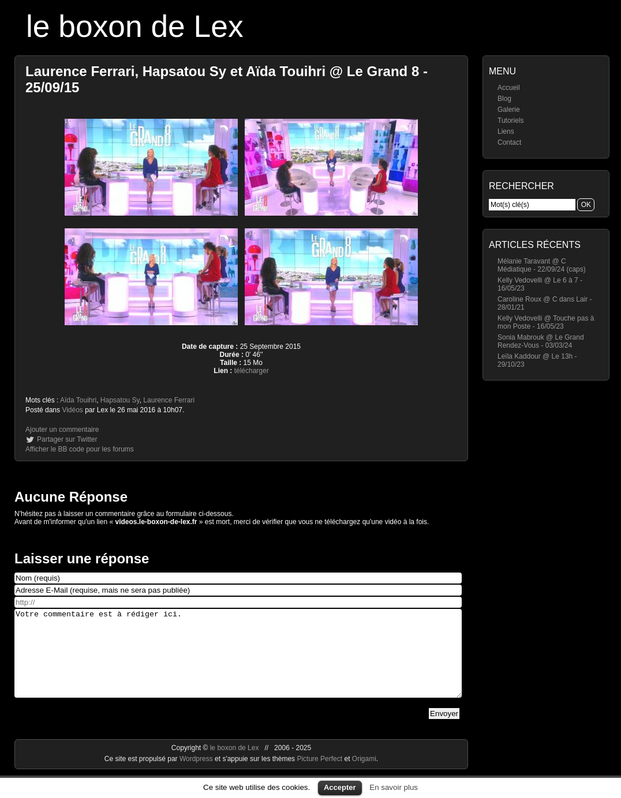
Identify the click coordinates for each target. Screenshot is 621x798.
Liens (505, 131)
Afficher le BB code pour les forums (79, 449)
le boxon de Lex (135, 26)
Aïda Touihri (78, 400)
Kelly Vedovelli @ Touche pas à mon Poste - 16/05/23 (545, 322)
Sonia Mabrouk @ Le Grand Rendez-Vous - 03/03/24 (540, 341)
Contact (509, 142)
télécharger (251, 371)
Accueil (508, 88)
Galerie (508, 110)
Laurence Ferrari (168, 400)
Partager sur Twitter (67, 439)
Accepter (340, 787)
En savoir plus (393, 787)
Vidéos (72, 410)
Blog (504, 99)
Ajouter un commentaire (62, 430)
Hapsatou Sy (120, 400)
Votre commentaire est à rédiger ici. (238, 662)
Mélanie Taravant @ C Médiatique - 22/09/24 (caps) (541, 265)
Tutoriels (510, 120)
